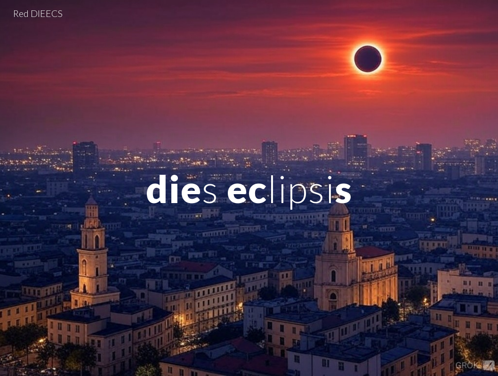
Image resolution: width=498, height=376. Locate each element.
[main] (249, 188)
